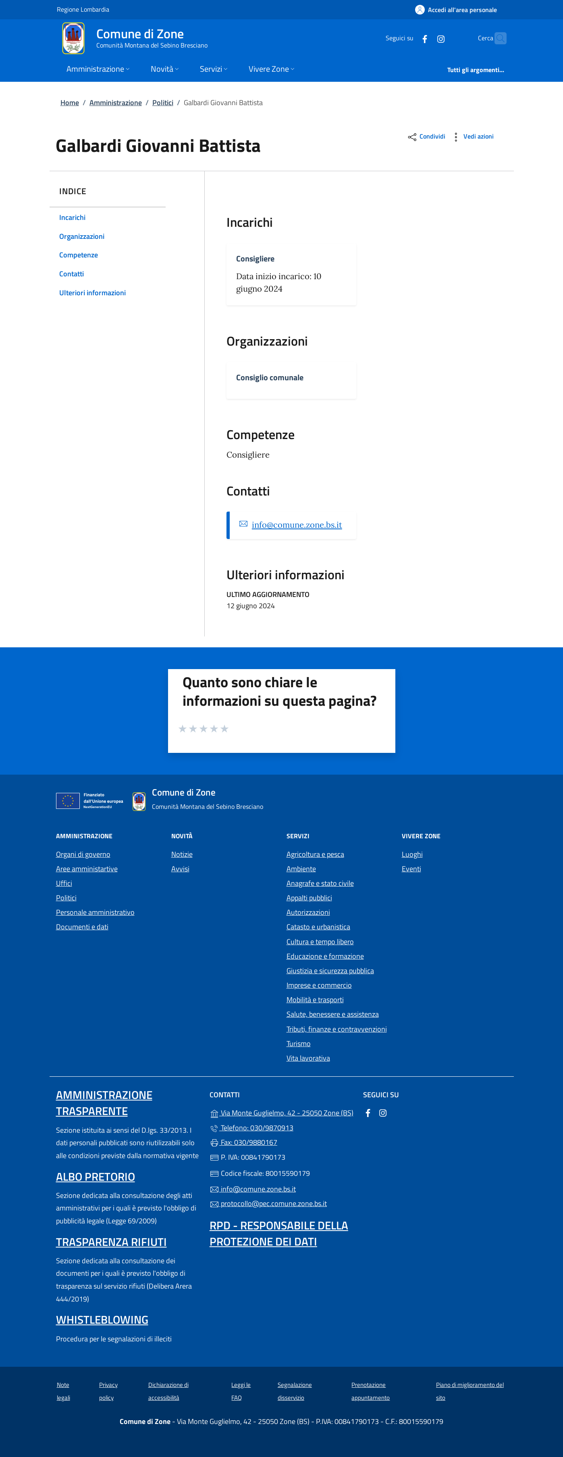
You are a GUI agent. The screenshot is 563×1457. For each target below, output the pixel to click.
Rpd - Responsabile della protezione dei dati (279, 1233)
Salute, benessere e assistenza (333, 1014)
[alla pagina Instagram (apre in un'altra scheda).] (425, 38)
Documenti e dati (82, 926)
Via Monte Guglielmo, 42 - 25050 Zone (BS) (281, 1112)
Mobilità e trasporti (315, 999)
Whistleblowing (102, 1319)
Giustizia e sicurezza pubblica (330, 970)
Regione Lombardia (83, 9)
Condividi (426, 137)
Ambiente (301, 868)
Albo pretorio (95, 1176)
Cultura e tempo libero (320, 941)
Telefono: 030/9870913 (251, 1127)
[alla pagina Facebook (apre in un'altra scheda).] (409, 38)
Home (69, 102)
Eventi (411, 868)
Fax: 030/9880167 (243, 1142)
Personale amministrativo (95, 912)
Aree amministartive (87, 868)
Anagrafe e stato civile (320, 883)
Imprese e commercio (319, 985)
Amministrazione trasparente (104, 1102)
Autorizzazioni (308, 912)
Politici (162, 102)
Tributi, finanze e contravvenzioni (337, 1029)
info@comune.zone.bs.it (297, 525)
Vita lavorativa (308, 1058)
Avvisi (180, 868)
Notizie (182, 854)
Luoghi (412, 854)
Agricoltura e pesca (315, 854)
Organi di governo (83, 854)
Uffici (64, 883)
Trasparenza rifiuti (111, 1241)
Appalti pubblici (309, 897)
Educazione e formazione (325, 956)
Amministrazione (115, 102)
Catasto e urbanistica (318, 926)
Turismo (299, 1043)
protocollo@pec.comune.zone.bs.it (268, 1203)
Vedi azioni (472, 137)
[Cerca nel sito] (497, 38)
